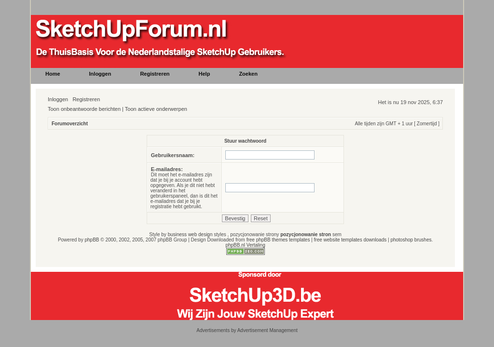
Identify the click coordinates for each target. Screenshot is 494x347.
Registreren (86, 99)
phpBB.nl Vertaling (245, 245)
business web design (190, 234)
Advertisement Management (267, 330)
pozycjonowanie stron (305, 234)
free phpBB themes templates (278, 239)
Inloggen (58, 99)
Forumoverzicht (70, 123)
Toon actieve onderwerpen (156, 109)
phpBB (91, 239)
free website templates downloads (350, 239)
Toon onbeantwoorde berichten (84, 109)
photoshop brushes (410, 239)
